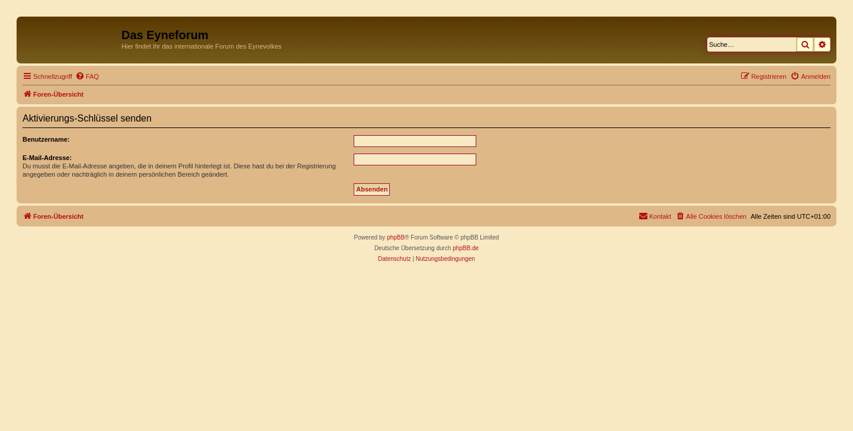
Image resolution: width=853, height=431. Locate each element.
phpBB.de (466, 248)
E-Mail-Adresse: (47, 157)
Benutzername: (46, 139)
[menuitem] (87, 76)
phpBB (396, 237)
